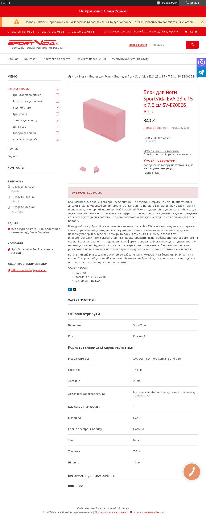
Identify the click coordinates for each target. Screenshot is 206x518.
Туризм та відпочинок (27, 101)
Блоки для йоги (100, 76)
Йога (82, 76)
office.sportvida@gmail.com (28, 270)
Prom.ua (124, 508)
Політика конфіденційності (147, 512)
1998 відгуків (169, 3)
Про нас (13, 59)
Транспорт (20, 114)
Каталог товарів (18, 88)
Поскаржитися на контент (111, 512)
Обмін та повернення (91, 59)
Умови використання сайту (130, 59)
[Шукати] (192, 45)
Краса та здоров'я (25, 139)
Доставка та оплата (57, 59)
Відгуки (12, 156)
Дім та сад (19, 126)
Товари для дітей (24, 133)
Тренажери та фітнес (27, 95)
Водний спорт (22, 107)
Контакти (30, 59)
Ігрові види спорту (25, 120)
